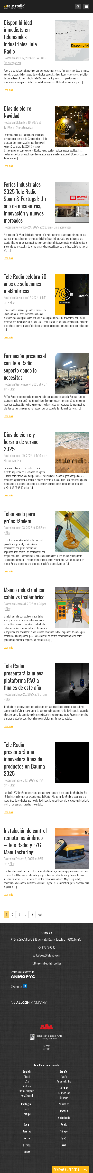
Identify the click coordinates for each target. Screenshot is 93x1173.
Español (64, 1071)
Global (27, 1077)
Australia (27, 1086)
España (64, 1077)
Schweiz (64, 1098)
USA (27, 1081)
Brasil (26, 1109)
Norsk (27, 1138)
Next (40, 914)
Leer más (8, 90)
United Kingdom (26, 1091)
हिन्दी (63, 1138)
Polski (64, 1124)
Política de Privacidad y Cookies (46, 963)
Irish (64, 1145)
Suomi (26, 1124)
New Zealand (27, 1095)
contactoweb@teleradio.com (46, 955)
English (27, 1071)
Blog (12, 302)
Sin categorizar (12, 62)
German (64, 1088)
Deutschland (64, 1093)
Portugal (27, 1114)
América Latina (64, 1081)
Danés (27, 1152)
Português (27, 1104)
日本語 (27, 1145)
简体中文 (64, 1104)
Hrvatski (63, 1111)
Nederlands (64, 1118)
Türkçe (64, 1131)
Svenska (26, 1131)
